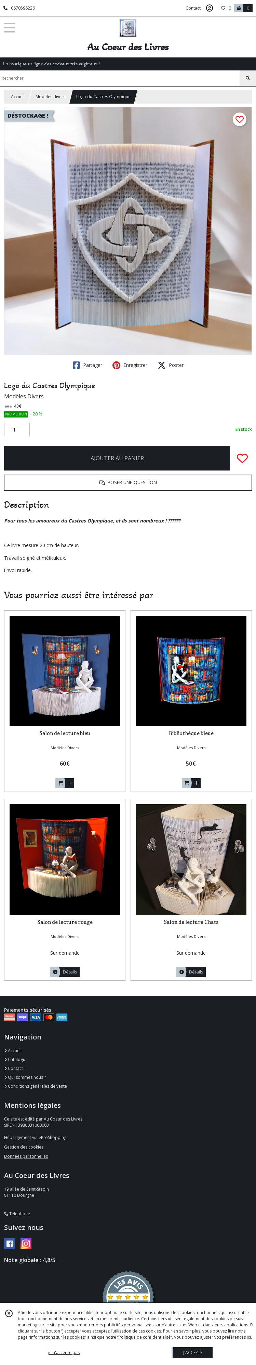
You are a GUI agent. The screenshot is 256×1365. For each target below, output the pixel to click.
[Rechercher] (248, 78)
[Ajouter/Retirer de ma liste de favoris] (242, 458)
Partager (87, 365)
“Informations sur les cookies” (57, 1337)
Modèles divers (50, 97)
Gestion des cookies (23, 1147)
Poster (171, 365)
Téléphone (17, 1214)
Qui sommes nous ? (25, 1077)
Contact (193, 8)
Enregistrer (129, 365)
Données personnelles (26, 1156)
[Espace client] (209, 8)
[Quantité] (17, 430)
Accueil (18, 97)
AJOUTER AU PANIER (117, 458)
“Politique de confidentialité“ (144, 1337)
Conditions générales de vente (35, 1086)
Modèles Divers (24, 396)
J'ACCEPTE (192, 1352)
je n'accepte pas (64, 1352)
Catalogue (16, 1059)
